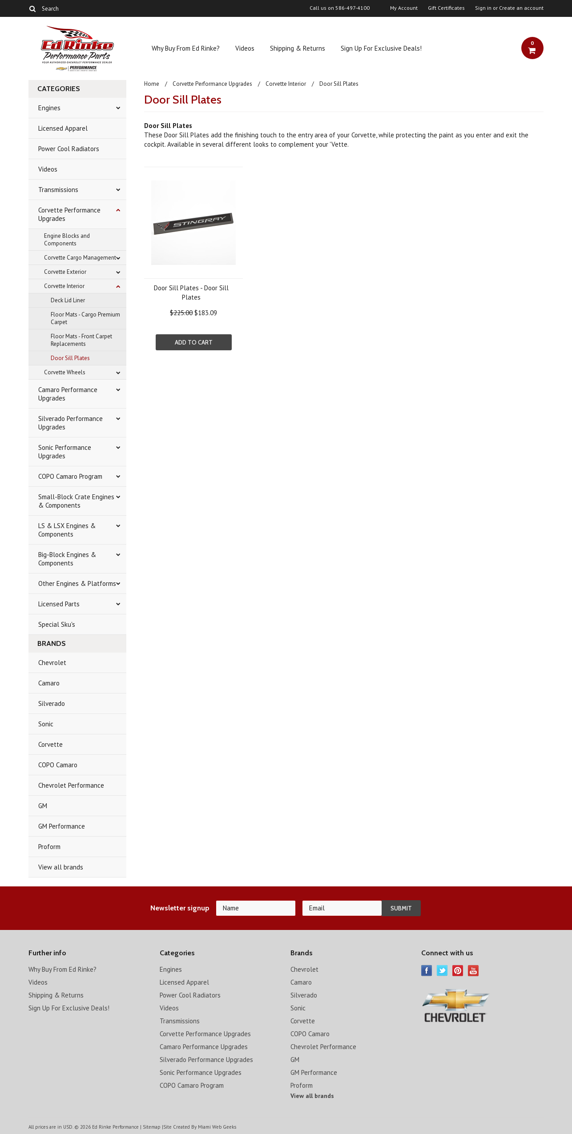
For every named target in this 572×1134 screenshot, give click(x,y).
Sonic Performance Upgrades (64, 451)
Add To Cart (194, 342)
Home (151, 84)
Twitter (442, 970)
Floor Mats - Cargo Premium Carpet (85, 318)
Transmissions (58, 189)
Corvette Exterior (65, 272)
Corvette (50, 744)
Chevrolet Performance (71, 785)
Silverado (51, 703)
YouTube (473, 970)
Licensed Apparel (63, 128)
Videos (244, 48)
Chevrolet (52, 662)
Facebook (426, 970)
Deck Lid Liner (68, 300)
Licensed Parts (59, 604)
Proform (49, 846)
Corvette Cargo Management (80, 257)
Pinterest (457, 970)
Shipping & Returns (297, 48)
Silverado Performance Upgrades (70, 422)
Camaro (49, 683)
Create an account (521, 8)
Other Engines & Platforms (77, 583)
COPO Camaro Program (70, 476)
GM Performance (61, 826)
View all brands (60, 867)
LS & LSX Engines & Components (67, 529)
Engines (49, 108)
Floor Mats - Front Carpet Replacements (81, 340)
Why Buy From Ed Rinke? (186, 48)
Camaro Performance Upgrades (67, 393)
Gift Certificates (446, 8)
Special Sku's (56, 624)
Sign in (483, 8)
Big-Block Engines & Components (67, 558)
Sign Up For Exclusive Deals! (381, 48)
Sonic (45, 724)
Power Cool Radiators (68, 148)
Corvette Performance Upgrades (69, 214)
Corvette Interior (64, 286)
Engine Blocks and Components (67, 239)
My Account (404, 8)
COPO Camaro (57, 765)
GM (42, 805)
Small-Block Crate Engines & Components (76, 501)
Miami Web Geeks (217, 1127)
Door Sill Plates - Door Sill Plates (191, 292)
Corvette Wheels (64, 372)
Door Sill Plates (70, 358)
